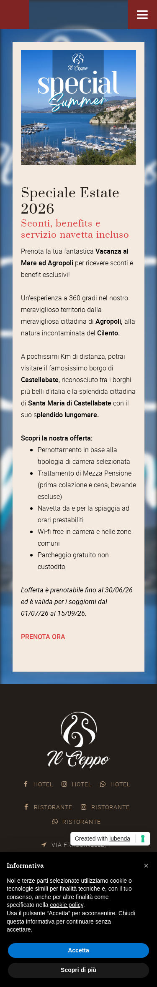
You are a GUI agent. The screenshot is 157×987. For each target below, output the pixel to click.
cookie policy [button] (66, 904)
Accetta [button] (78, 950)
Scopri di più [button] (78, 970)
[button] (146, 865)
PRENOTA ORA (43, 636)
